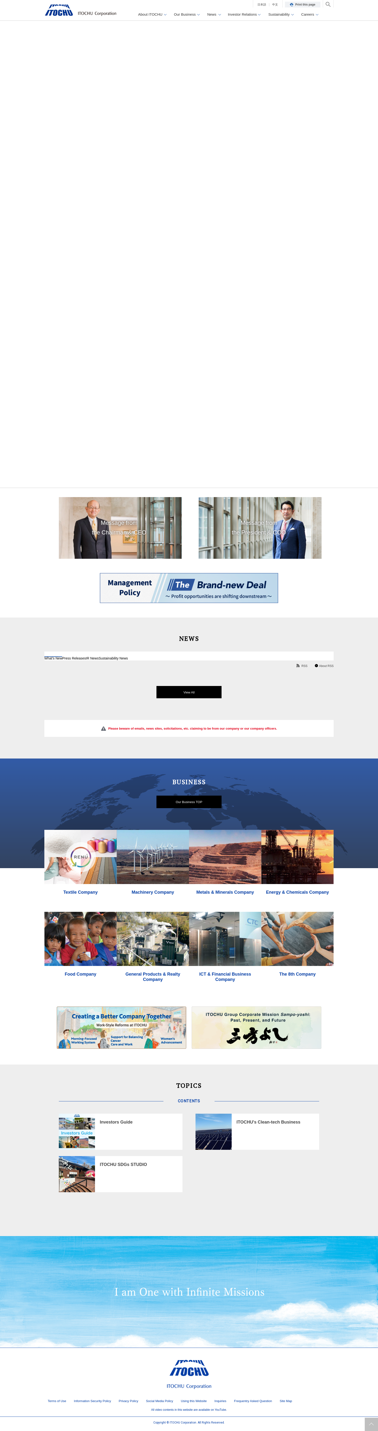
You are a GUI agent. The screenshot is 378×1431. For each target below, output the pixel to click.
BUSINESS (189, 782)
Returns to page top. (371, 1424)
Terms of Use (57, 1403)
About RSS (325, 666)
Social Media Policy (159, 1403)
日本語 (261, 4)
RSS (298, 666)
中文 (275, 4)
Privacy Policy (128, 1403)
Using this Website (194, 1403)
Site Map (286, 1403)
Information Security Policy (92, 1403)
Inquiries (220, 1403)
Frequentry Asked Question (253, 1403)
